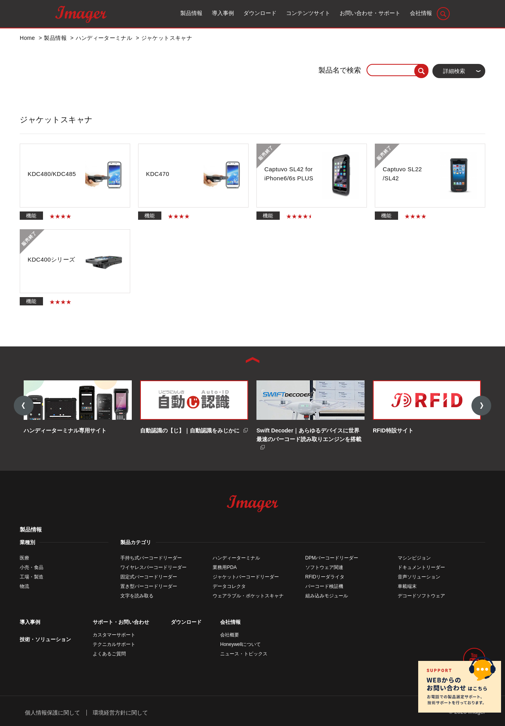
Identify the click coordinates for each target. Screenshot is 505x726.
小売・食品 (31, 567)
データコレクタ (229, 586)
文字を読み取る (136, 596)
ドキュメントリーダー (421, 567)
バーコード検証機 (324, 586)
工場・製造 (31, 577)
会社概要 (229, 635)
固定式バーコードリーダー (148, 577)
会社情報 (230, 622)
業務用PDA (225, 567)
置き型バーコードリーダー (148, 586)
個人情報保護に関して (52, 712)
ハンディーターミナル (236, 558)
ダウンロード (186, 622)
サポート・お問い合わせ (121, 622)
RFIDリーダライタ (325, 577)
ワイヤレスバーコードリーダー (153, 567)
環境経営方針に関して (120, 712)
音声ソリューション (419, 577)
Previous (24, 406)
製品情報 (31, 529)
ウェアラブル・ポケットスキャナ (248, 596)
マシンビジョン (414, 558)
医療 (24, 558)
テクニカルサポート (114, 644)
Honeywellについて (240, 644)
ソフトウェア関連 (324, 567)
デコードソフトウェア (421, 596)
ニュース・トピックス (243, 654)
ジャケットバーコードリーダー (246, 577)
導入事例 (30, 622)
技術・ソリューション (45, 639)
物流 (24, 586)
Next (481, 406)
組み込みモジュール (326, 596)
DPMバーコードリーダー (332, 558)
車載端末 (407, 586)
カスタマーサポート (114, 635)
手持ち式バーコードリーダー (151, 558)
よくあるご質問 (109, 654)
